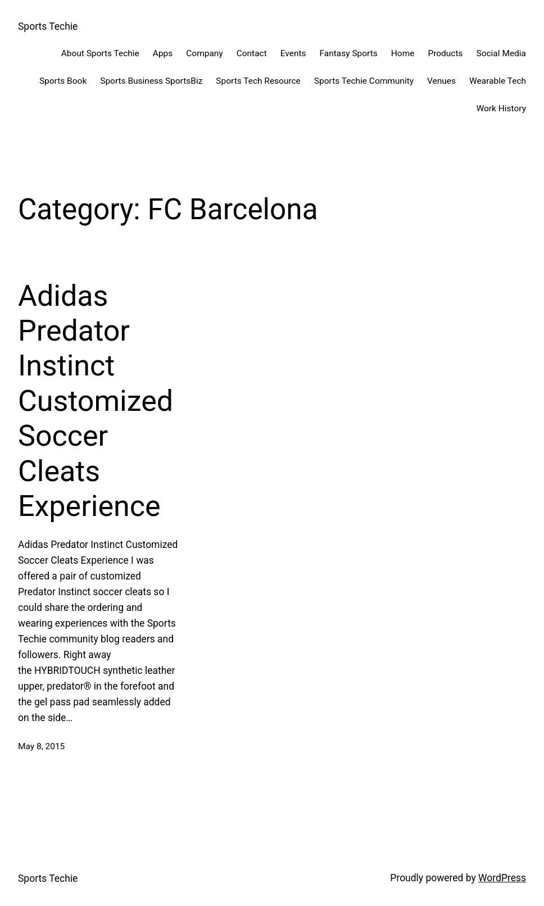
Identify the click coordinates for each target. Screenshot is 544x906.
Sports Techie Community (364, 81)
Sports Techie (48, 26)
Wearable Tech (497, 81)
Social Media (502, 53)
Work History (501, 108)
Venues (441, 81)
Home (403, 53)
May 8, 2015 (41, 746)
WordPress (502, 878)
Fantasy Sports (349, 53)
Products (445, 53)
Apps (163, 53)
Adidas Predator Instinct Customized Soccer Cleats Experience (95, 401)
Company (204, 53)
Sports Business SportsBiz (151, 81)
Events (293, 53)
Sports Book (63, 81)
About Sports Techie (100, 53)
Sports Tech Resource (258, 81)
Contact (252, 53)
